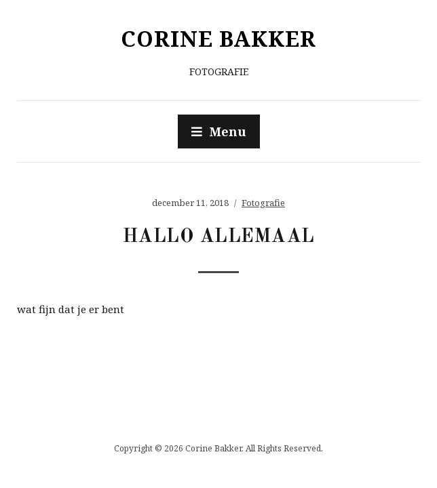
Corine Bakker (218, 38)
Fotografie (263, 203)
